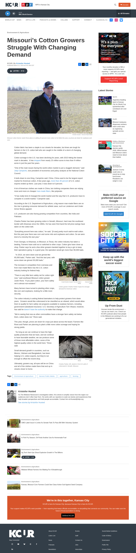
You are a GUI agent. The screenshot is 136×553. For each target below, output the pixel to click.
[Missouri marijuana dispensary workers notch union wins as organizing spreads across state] (105, 124)
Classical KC (102, 21)
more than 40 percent (59, 182)
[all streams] (123, 15)
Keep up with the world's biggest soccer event (113, 261)
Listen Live (52, 537)
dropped (37, 162)
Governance (106, 541)
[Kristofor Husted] (11, 397)
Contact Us (78, 541)
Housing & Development (117, 167)
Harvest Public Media (47, 377)
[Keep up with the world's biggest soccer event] (114, 238)
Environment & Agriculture (18, 34)
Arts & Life (30, 21)
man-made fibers (44, 192)
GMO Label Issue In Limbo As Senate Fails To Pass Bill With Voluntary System (49, 424)
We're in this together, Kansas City (68, 501)
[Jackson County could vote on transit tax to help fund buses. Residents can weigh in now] (105, 170)
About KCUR (53, 532)
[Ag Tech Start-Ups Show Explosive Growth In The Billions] (13, 454)
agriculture (64, 377)
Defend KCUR (68, 516)
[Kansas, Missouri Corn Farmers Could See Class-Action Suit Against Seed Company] (13, 486)
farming (75, 377)
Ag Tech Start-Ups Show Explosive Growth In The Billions (42, 454)
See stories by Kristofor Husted (31, 403)
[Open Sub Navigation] (23, 21)
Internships (78, 550)
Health (115, 120)
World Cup (10, 21)
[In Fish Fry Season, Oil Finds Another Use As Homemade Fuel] (13, 439)
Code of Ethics (106, 537)
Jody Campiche (20, 172)
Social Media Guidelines (109, 532)
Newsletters (52, 550)
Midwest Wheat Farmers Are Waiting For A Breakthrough (41, 471)
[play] (7, 15)
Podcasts (51, 546)
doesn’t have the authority (34, 311)
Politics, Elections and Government (119, 143)
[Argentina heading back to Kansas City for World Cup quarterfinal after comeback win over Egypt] (105, 101)
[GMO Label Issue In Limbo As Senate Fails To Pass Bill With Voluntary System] (13, 424)
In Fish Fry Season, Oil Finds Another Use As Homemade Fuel (43, 439)
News (19, 21)
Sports (115, 98)
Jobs (76, 546)
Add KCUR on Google (113, 215)
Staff (76, 537)
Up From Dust (113, 306)
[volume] (14, 14)
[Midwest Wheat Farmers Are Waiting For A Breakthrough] (13, 471)
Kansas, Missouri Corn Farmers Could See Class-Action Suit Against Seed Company (51, 486)
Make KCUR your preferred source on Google (113, 199)
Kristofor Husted (23, 64)
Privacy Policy (106, 550)
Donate (126, 5)
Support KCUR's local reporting (114, 80)
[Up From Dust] (114, 287)
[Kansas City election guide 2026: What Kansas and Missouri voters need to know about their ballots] (105, 146)
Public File (105, 546)
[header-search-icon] (116, 5)
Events (77, 532)
